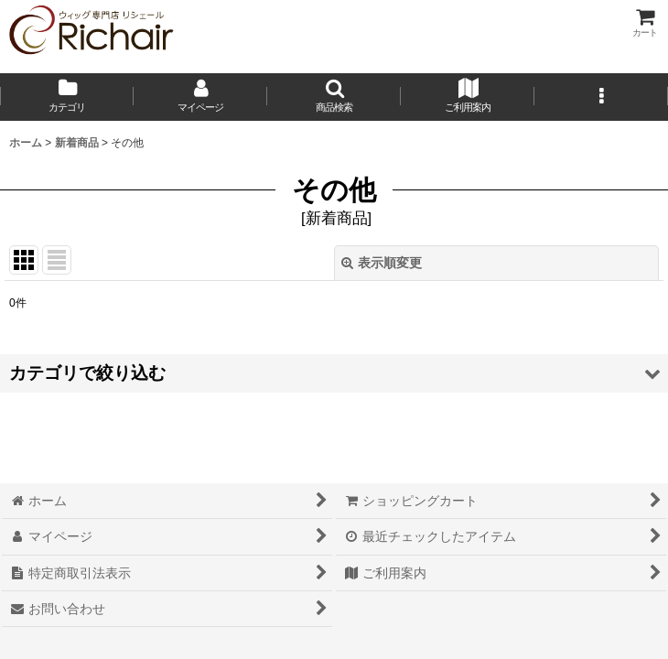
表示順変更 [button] (381, 262)
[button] (334, 97)
